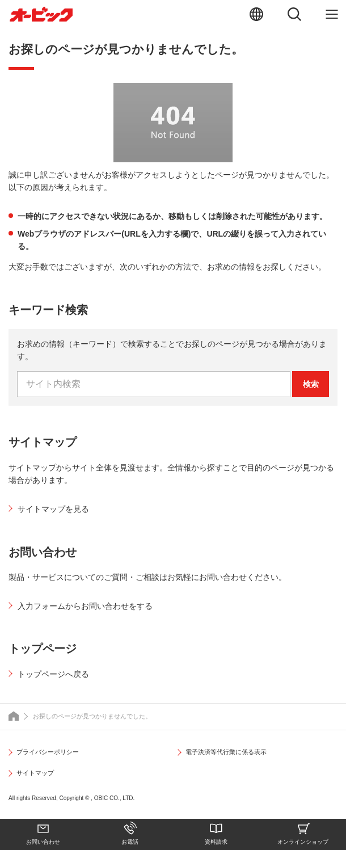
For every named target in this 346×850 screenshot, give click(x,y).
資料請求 (216, 842)
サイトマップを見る (53, 509)
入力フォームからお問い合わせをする (85, 606)
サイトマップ (35, 772)
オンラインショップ (302, 842)
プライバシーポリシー (47, 751)
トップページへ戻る (53, 674)
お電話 (129, 842)
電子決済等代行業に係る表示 (226, 751)
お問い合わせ (43, 842)
